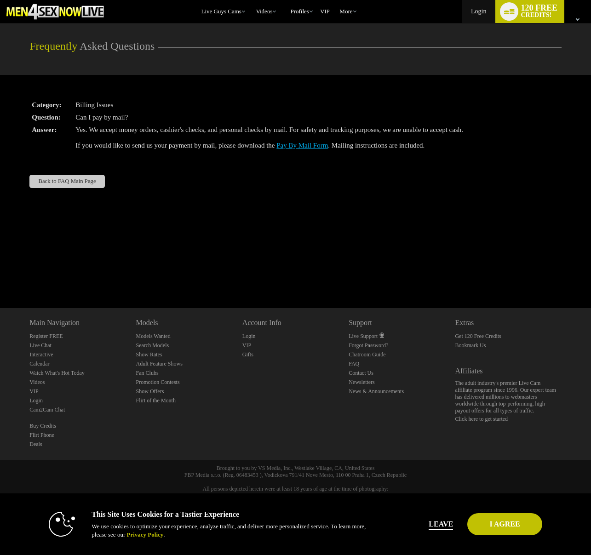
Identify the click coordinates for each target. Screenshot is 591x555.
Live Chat (40, 345)
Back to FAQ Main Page (67, 181)
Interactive (41, 354)
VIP (325, 11)
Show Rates (149, 354)
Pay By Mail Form (302, 145)
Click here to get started (481, 419)
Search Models (152, 345)
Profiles (299, 11)
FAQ (354, 363)
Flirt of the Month (156, 400)
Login (478, 11)
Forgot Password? (368, 345)
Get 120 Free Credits (478, 336)
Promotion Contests (158, 382)
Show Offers (150, 391)
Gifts (247, 354)
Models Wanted (153, 336)
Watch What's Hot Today (57, 373)
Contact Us (361, 373)
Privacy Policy (127, 534)
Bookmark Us (470, 345)
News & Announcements (376, 391)
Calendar (39, 363)
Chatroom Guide (367, 354)
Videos (264, 11)
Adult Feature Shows (159, 363)
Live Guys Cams (221, 11)
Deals (35, 444)
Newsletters (362, 382)
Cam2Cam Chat (47, 409)
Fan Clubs (147, 373)
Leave (424, 524)
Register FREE (46, 336)
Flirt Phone (41, 435)
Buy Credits (42, 426)
